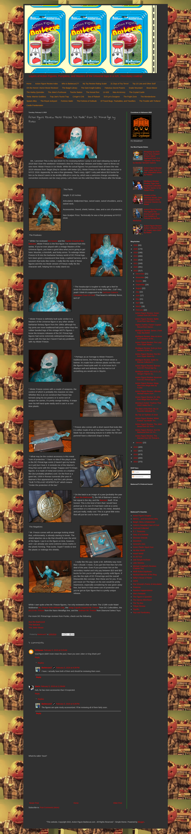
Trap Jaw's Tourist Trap (59, 97)
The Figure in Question (142, 597)
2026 (135, 245)
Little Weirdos (138, 563)
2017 (135, 451)
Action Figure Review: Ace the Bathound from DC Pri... (147, 431)
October (139, 281)
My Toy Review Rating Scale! (95, 84)
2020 (135, 267)
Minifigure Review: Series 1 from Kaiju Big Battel (148, 332)
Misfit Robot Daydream (142, 571)
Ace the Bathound (84, 497)
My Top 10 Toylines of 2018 (146, 415)
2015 (135, 458)
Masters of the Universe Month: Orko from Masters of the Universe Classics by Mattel (153, 199)
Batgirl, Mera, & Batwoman (144, 522)
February (140, 310)
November (140, 277)
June (138, 295)
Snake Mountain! (136, 88)
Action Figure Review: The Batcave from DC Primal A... (147, 437)
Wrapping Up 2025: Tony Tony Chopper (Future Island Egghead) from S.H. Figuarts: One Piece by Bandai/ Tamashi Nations (146, 157)
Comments (137, 477)
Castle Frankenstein (35, 105)
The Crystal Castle (136, 92)
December (140, 274)
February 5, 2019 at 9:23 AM (55, 650)
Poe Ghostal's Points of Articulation (147, 584)
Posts (135, 472)
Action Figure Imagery (142, 516)
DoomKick (137, 541)
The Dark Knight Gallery (91, 88)
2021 (135, 263)
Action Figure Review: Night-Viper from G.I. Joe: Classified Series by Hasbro (153, 171)
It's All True (137, 557)
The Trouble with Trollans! (150, 101)
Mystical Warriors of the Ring (145, 575)
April (138, 303)
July (138, 292)
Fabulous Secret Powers (115, 88)
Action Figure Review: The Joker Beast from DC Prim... (148, 425)
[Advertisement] (76, 779)
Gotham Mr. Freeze (87, 610)
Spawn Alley (32, 101)
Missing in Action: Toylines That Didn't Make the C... (148, 404)
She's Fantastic (139, 593)
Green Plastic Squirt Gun (143, 547)
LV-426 (106, 92)
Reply (37, 657)
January (139, 443)
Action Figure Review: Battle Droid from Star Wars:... (147, 320)
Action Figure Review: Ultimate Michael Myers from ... (148, 392)
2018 (135, 447)
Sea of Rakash (94, 97)
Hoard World (138, 553)
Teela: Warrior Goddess (36, 97)
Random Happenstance (142, 590)
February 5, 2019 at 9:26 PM (67, 668)
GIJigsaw (39, 650)
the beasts (52, 241)
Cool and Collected (141, 528)
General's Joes (139, 544)
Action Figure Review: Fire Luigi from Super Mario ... (148, 343)
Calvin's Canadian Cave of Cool (146, 525)
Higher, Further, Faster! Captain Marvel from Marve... (148, 326)
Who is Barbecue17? (70, 84)
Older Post (117, 803)
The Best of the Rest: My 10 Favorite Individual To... (146, 410)
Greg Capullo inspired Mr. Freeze (84, 607)
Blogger (141, 822)
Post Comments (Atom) (49, 807)
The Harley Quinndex (35, 92)
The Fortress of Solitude (87, 101)
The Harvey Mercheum (142, 600)
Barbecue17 (47, 668)
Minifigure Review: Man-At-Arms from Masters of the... (148, 337)
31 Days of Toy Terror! (120, 84)
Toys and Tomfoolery (141, 612)
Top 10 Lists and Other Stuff (144, 84)
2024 (135, 252)
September (140, 285)
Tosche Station (76, 92)
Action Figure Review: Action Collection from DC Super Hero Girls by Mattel (153, 229)
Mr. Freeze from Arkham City (51, 607)
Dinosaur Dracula (140, 538)
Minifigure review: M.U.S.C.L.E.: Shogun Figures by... (148, 372)
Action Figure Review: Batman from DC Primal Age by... (147, 367)
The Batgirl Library (69, 88)
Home (29, 84)
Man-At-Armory (119, 92)
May (138, 299)
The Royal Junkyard (49, 101)
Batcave (103, 500)
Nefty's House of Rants (142, 578)
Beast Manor (152, 88)
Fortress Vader (67, 101)
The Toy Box (138, 603)
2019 (135, 271)
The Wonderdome (148, 97)
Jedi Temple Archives (141, 560)
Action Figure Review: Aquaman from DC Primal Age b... (148, 378)
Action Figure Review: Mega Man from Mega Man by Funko (146, 385)
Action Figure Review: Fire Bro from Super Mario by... (147, 355)
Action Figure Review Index (46, 84)
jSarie (37, 686)
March (138, 306)
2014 (135, 462)
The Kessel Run (92, 92)
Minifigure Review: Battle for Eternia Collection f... (146, 361)
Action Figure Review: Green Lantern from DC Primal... (147, 314)
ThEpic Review (139, 606)
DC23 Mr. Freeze (36, 610)
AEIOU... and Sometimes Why (145, 519)
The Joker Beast (36, 627)
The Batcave (34, 625)
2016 (135, 454)
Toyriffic (136, 609)
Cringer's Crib (78, 97)
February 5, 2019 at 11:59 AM (53, 686)
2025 (135, 249)
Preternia (136, 587)
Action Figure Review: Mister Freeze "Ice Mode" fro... (147, 419)
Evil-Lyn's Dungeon (112, 97)
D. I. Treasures (139, 531)
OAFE (135, 581)
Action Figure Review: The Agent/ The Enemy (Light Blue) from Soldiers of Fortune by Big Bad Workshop (147, 215)
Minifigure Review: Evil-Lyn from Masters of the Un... (148, 349)
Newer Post (34, 803)
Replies (41, 663)
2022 (135, 260)
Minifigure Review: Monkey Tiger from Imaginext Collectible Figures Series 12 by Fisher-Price (152, 185)
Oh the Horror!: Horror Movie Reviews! (42, 88)
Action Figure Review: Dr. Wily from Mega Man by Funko (147, 398)
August (139, 288)
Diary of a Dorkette (140, 535)
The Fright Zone (130, 97)
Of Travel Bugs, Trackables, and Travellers (117, 101)
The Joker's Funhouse (57, 92)
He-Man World (139, 550)
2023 (135, 256)
